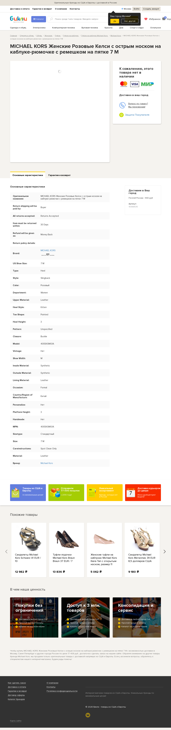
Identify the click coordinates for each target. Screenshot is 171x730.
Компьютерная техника (63, 27)
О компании (61, 9)
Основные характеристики (27, 175)
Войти (136, 9)
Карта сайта (15, 720)
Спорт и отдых (137, 27)
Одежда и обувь (18, 27)
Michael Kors (115, 36)
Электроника (39, 27)
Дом (121, 27)
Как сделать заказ (17, 683)
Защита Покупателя (137, 114)
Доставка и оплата (20, 9)
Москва (127, 9)
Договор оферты (16, 695)
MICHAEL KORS (48, 250)
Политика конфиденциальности (62, 691)
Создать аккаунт (151, 9)
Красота (108, 27)
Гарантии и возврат (42, 9)
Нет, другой (129, 21)
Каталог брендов (16, 699)
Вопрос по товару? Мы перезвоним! (133, 105)
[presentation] (6, 551)
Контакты (75, 9)
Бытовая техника (90, 27)
